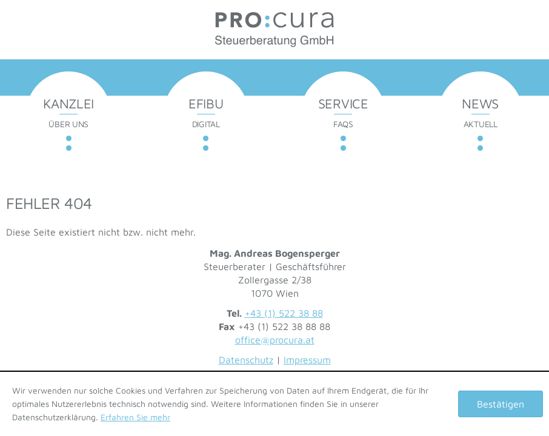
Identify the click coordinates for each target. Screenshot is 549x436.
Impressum (307, 359)
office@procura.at (274, 339)
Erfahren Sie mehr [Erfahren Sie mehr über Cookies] (135, 417)
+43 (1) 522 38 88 (284, 313)
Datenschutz (246, 359)
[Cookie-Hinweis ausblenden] (500, 404)
